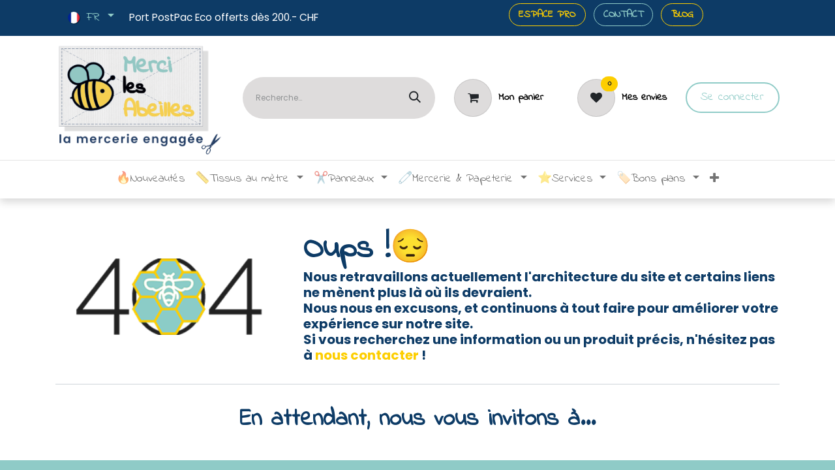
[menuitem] (150, 179)
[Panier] (498, 97)
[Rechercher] (415, 98)
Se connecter (732, 97)
